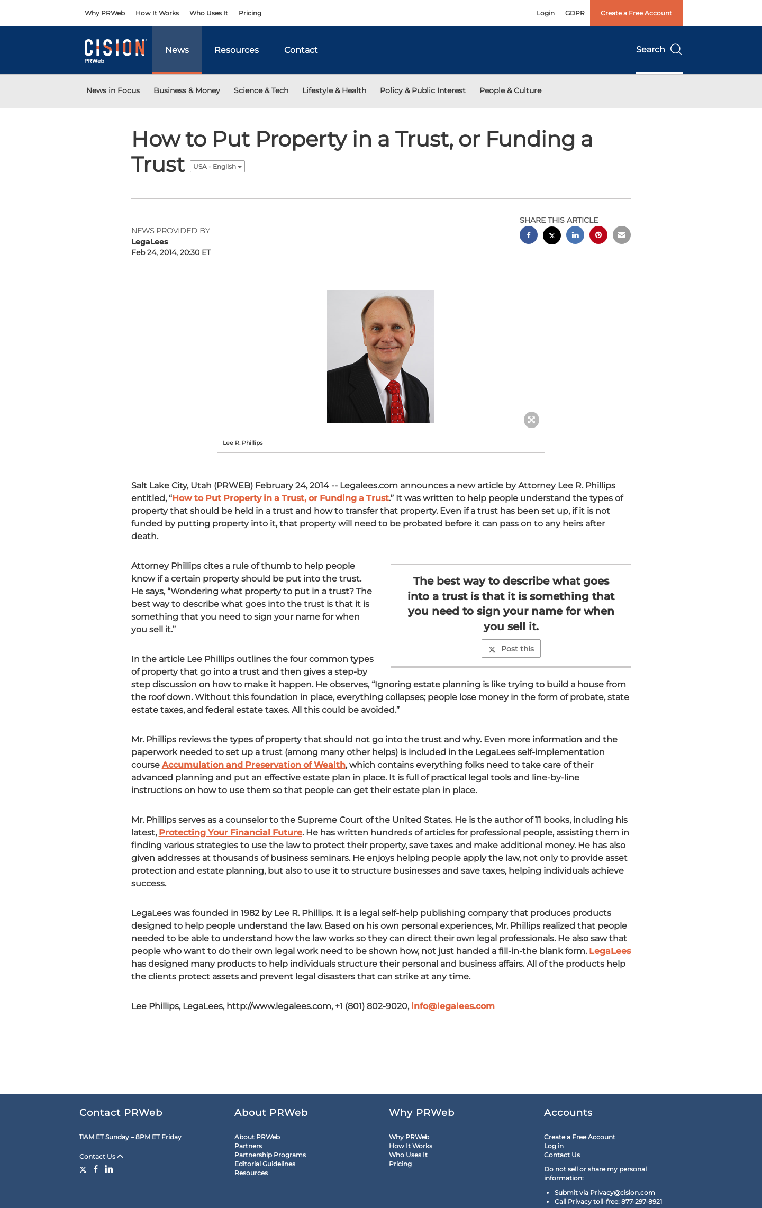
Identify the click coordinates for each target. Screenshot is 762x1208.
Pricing (250, 13)
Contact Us (101, 1156)
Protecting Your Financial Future (230, 833)
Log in (554, 1146)
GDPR (575, 13)
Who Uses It (208, 13)
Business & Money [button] (186, 90)
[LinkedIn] (109, 1169)
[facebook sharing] (529, 236)
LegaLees (610, 951)
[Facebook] (96, 1169)
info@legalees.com (453, 1006)
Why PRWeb (105, 13)
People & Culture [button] (510, 90)
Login (546, 13)
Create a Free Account (636, 13)
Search (659, 49)
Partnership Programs (270, 1155)
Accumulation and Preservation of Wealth (254, 765)
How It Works (157, 13)
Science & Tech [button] (261, 90)
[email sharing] (622, 236)
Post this (511, 648)
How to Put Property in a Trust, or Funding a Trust (280, 498)
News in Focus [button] (113, 90)
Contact (301, 50)
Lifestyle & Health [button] (334, 90)
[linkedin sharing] (575, 236)
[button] (381, 356)
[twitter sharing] (552, 236)
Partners (248, 1146)
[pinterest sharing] (598, 236)
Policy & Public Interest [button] (423, 90)
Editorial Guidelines (264, 1164)
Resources (236, 50)
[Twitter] (84, 1169)
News (177, 50)
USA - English (217, 166)
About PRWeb (257, 1137)
